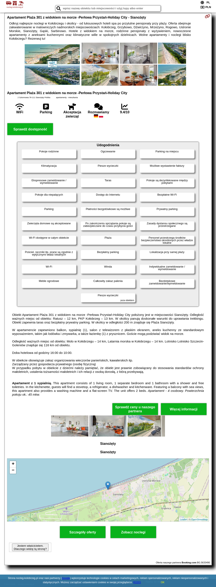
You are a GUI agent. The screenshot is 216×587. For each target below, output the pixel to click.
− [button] (13, 470)
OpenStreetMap (199, 519)
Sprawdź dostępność (30, 129)
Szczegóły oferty (82, 532)
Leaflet (183, 519)
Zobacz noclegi (133, 532)
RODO (137, 582)
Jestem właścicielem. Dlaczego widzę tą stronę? (30, 547)
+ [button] (13, 464)
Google (66, 578)
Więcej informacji (183, 409)
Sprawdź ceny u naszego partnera (135, 409)
